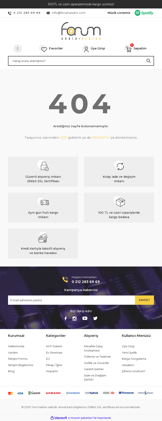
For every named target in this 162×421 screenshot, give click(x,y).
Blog (11, 371)
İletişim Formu (17, 358)
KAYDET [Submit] (144, 300)
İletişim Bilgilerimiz (20, 365)
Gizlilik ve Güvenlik (96, 363)
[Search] (81, 61)
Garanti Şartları (94, 369)
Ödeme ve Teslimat (97, 356)
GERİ (63, 137)
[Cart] (135, 48)
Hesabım (128, 365)
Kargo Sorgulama (134, 358)
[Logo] (81, 31)
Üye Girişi (128, 346)
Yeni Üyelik (129, 352)
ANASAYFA (100, 137)
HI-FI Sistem (54, 346)
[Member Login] (93, 48)
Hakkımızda (16, 346)
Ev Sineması (54, 352)
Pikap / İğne (54, 365)
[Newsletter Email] (81, 300)
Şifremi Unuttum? (133, 371)
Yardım (13, 352)
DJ (48, 358)
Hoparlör (52, 371)
